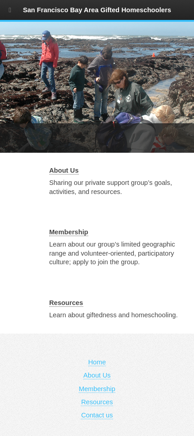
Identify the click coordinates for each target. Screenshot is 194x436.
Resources (66, 302)
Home (97, 362)
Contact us (97, 415)
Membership (68, 232)
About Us (64, 170)
